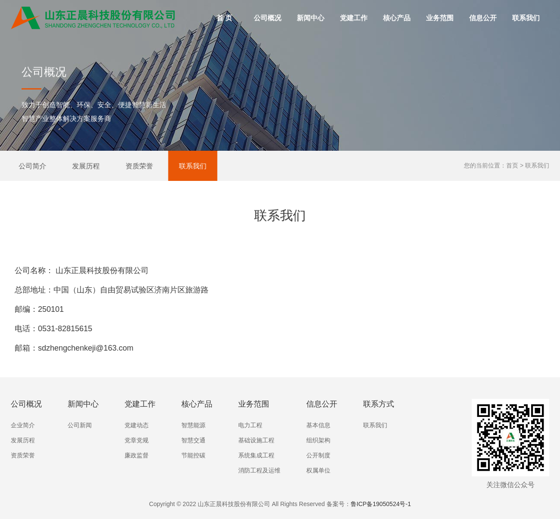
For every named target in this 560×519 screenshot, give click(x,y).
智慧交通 (193, 440)
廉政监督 (136, 455)
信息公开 (485, 11)
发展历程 (80, 166)
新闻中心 (310, 18)
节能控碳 (193, 455)
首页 (512, 165)
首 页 (224, 18)
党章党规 (136, 440)
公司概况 (269, 11)
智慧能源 (193, 425)
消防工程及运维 (259, 470)
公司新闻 (80, 425)
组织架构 (318, 440)
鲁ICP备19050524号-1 (381, 503)
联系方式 (378, 404)
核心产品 (398, 11)
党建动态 (136, 425)
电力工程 (250, 425)
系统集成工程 (256, 455)
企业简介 (23, 425)
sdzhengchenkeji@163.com (72, 348)
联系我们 (526, 18)
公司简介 (26, 166)
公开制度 (318, 455)
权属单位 (318, 470)
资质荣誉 (133, 166)
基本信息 (318, 425)
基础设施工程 (256, 440)
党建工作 (355, 11)
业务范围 (441, 11)
